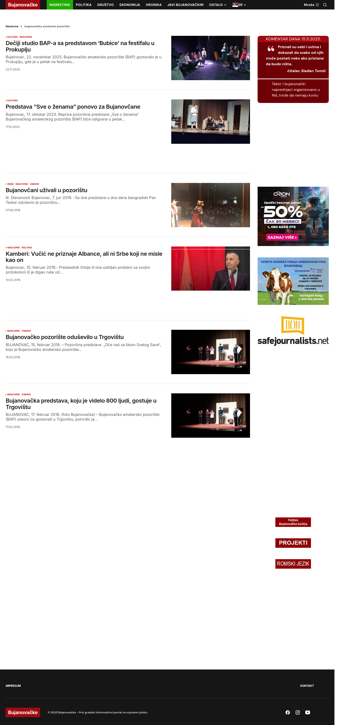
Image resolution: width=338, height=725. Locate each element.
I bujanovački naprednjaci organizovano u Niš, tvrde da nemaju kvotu (296, 89)
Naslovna (12, 26)
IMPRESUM (13, 686)
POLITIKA (27, 247)
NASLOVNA (26, 37)
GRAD (10, 184)
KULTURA (12, 37)
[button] (325, 4)
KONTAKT (307, 686)
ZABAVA (34, 184)
